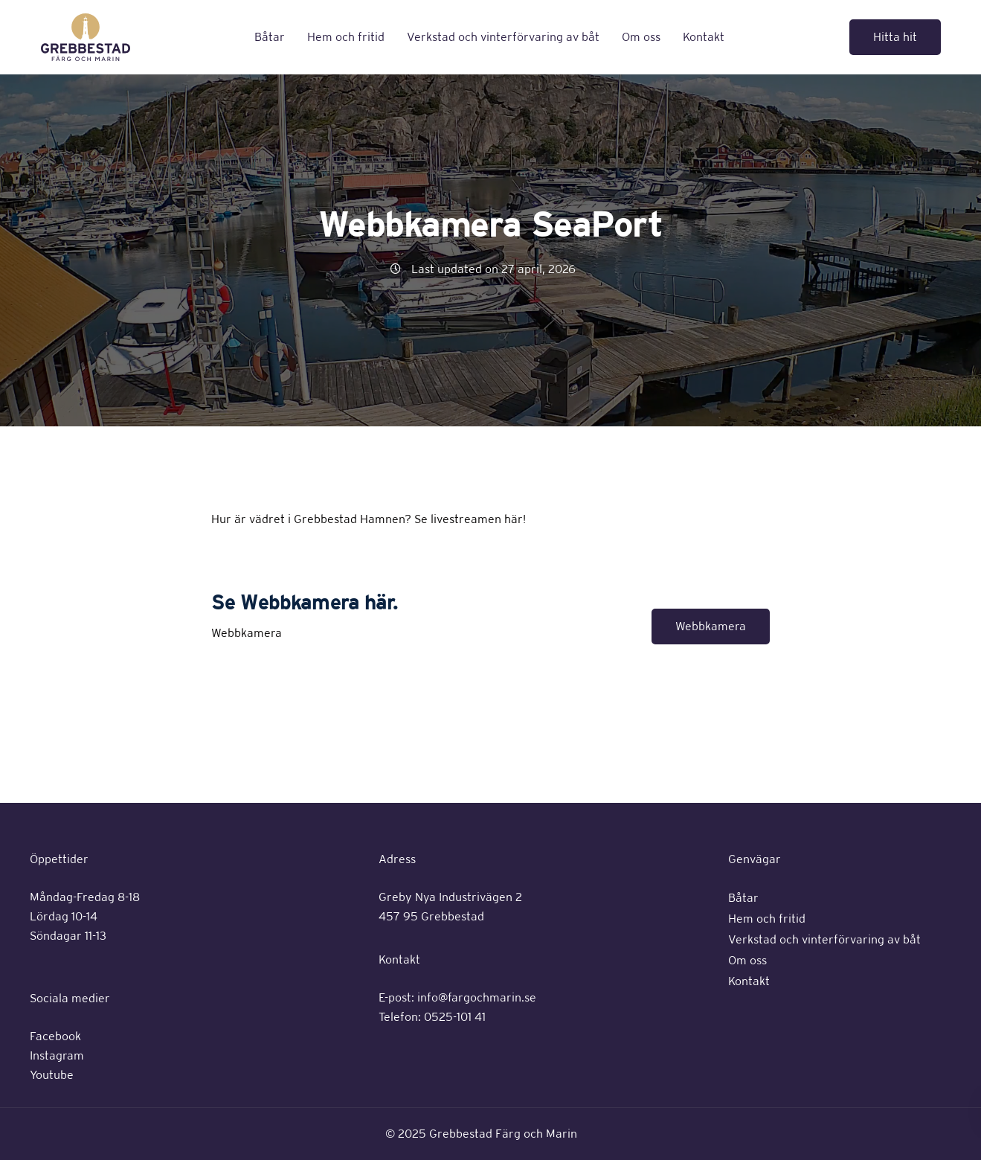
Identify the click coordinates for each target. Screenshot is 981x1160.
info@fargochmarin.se (476, 997)
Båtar (269, 37)
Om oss (641, 37)
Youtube (52, 1075)
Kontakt (703, 37)
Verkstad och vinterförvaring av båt (503, 37)
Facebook (55, 1036)
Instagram (57, 1055)
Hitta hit (895, 37)
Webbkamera (710, 626)
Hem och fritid (346, 37)
